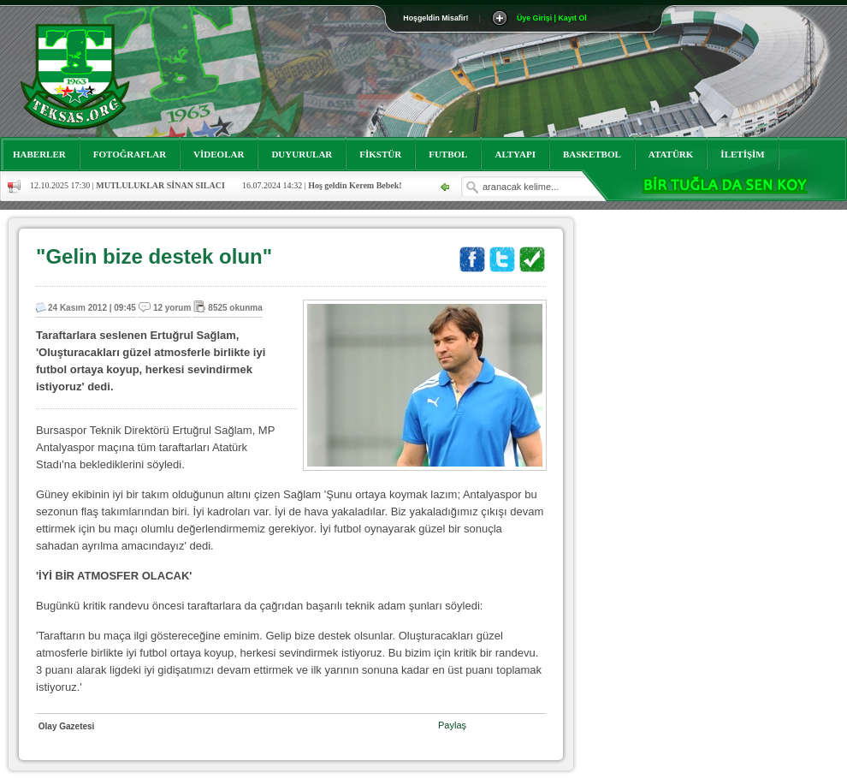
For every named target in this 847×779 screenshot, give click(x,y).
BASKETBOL (592, 154)
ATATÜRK (671, 154)
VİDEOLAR (218, 154)
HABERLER (39, 154)
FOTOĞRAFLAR (129, 154)
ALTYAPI (515, 154)
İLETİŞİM (742, 154)
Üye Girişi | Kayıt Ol (552, 18)
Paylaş (452, 725)
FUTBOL (448, 154)
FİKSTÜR (380, 154)
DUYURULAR (301, 154)
